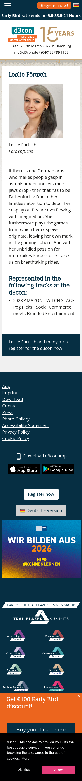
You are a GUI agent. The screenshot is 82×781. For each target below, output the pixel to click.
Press (7, 412)
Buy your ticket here (41, 729)
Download (12, 399)
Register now (41, 494)
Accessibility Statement (25, 425)
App (6, 386)
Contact (10, 406)
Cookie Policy (15, 438)
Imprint (9, 393)
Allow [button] (58, 769)
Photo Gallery (16, 419)
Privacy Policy (16, 432)
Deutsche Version (41, 510)
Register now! (54, 5)
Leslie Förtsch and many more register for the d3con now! (39, 345)
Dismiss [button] (23, 769)
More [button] (25, 758)
